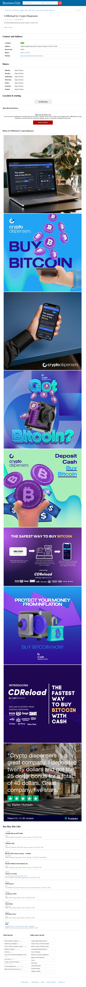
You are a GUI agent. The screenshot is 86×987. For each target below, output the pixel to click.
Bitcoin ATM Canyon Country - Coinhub (18, 853)
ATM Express (9, 884)
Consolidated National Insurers (39, 949)
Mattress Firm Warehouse (37, 957)
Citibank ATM (9, 843)
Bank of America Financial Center (40, 946)
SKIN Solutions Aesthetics (13, 941)
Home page (24, 982)
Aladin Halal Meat (36, 965)
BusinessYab (11, 3)
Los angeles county (23, 10)
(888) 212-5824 (8, 27)
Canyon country (39, 10)
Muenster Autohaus (12, 949)
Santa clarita (32, 10)
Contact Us (61, 982)
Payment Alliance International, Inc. (16, 863)
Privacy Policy (51, 982)
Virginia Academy (35, 971)
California (15, 10)
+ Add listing (34, 982)
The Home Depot (35, 968)
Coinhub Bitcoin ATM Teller (14, 833)
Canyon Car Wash (11, 873)
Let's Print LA (9, 959)
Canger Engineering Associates (39, 941)
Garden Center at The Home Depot (40, 943)
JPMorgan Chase (10, 914)
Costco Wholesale (35, 952)
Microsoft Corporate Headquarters (40, 954)
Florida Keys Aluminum (12, 943)
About (42, 982)
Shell (6, 924)
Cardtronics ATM (10, 894)
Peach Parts (34, 963)
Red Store (8, 952)
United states (8, 10)
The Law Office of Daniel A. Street (15, 946)
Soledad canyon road (49, 10)
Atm (22, 43)
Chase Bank (9, 904)
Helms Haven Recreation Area (13, 969)
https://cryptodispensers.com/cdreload (31, 56)
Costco (33, 960)
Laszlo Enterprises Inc (13, 966)
